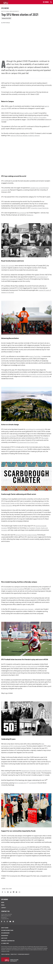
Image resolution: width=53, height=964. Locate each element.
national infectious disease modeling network (25, 135)
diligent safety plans (26, 113)
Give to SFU (4, 938)
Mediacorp (29, 215)
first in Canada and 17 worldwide (25, 783)
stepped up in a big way (19, 847)
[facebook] (1, 921)
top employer (22, 213)
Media (2, 905)
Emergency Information (7, 940)
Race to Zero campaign (8, 436)
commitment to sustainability (34, 429)
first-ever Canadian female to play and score (23, 666)
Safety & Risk (4, 927)
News (2, 902)
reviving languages (43, 374)
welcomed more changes (25, 609)
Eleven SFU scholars (7, 266)
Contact (3, 907)
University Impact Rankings (39, 208)
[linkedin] (13, 921)
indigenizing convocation (28, 374)
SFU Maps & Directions (7, 930)
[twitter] (4, 921)
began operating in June (19, 449)
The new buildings (36, 589)
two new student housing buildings (12, 589)
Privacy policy (14, 954)
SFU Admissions (5, 933)
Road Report (4, 935)
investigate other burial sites (40, 376)
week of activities (35, 356)
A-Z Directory (5, 943)
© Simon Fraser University (23, 954)
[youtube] (10, 921)
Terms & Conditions (5, 954)
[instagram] (7, 921)
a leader (45, 438)
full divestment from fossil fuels (27, 442)
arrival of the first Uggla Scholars (26, 535)
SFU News (5, 8)
